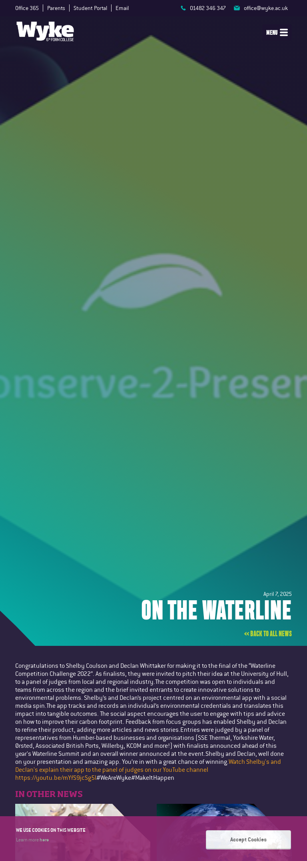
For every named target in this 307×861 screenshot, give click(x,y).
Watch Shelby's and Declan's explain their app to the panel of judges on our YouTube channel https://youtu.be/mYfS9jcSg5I (148, 769)
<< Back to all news (268, 634)
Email (122, 8)
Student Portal (90, 8)
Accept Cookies (248, 841)
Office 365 (27, 8)
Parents (56, 8)
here (44, 842)
